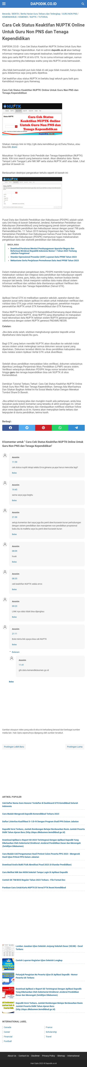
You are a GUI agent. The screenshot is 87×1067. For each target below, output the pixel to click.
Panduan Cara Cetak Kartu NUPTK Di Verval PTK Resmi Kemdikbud (34, 887)
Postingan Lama (75, 747)
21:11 (14, 633)
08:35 (14, 578)
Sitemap (61, 1056)
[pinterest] (43, 428)
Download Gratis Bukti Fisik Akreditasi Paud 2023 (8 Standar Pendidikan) (37, 864)
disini (14, 147)
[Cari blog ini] (83, 4)
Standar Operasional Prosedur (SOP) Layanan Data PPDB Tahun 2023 (43, 257)
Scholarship (51, 1032)
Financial (8, 1036)
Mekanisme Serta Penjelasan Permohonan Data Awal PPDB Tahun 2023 (44, 260)
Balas (14, 473)
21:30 (14, 517)
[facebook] (10, 428)
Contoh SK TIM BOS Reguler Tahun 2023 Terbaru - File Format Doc (33, 880)
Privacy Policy (48, 1056)
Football (8, 1041)
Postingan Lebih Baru (14, 747)
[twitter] (27, 428)
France (49, 1027)
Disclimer (35, 1056)
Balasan (15, 652)
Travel (48, 1036)
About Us (12, 1056)
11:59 (14, 462)
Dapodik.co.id (44, 4)
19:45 (14, 489)
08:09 (14, 551)
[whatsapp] (60, 428)
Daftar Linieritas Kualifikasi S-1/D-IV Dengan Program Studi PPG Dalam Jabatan (40, 821)
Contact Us (24, 1056)
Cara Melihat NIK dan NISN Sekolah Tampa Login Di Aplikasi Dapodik (35, 872)
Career (7, 1032)
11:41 (21, 665)
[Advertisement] (43, 771)
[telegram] (76, 428)
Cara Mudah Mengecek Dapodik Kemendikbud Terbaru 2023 (30, 814)
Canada (7, 1027)
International (73, 1056)
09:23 (14, 606)
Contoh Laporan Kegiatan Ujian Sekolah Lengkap (39, 960)
